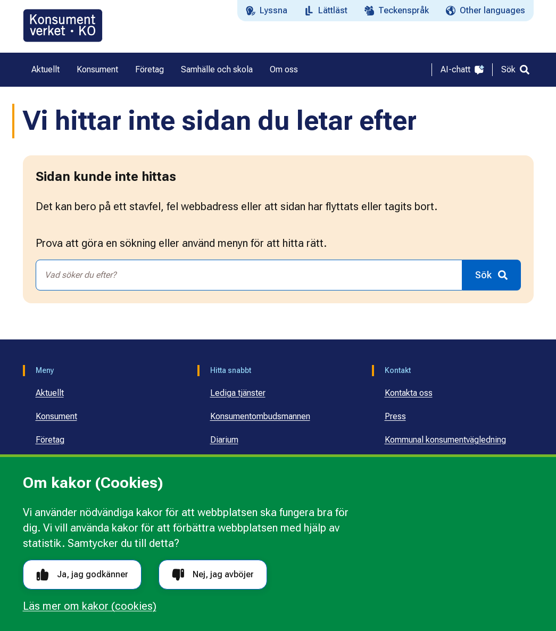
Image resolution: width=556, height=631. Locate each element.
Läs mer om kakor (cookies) (89, 606)
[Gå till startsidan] (63, 26)
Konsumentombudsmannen (260, 416)
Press (395, 416)
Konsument (56, 416)
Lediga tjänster (237, 393)
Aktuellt (50, 393)
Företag (50, 440)
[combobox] (249, 275)
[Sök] (515, 69)
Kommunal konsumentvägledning (445, 440)
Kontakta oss (409, 393)
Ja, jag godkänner (82, 575)
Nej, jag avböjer (213, 575)
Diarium (224, 440)
